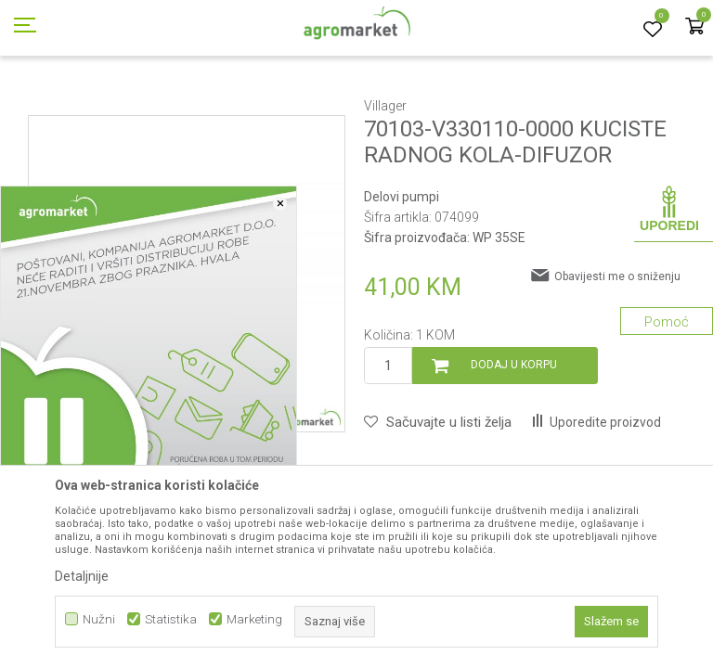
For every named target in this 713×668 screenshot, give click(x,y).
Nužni (99, 619)
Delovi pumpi (531, 104)
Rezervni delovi (184, 104)
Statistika (171, 619)
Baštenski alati (276, 104)
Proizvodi (107, 104)
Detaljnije (82, 576)
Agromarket (39, 104)
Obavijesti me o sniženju (617, 359)
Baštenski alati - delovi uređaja (406, 104)
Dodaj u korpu (514, 448)
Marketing (254, 619)
